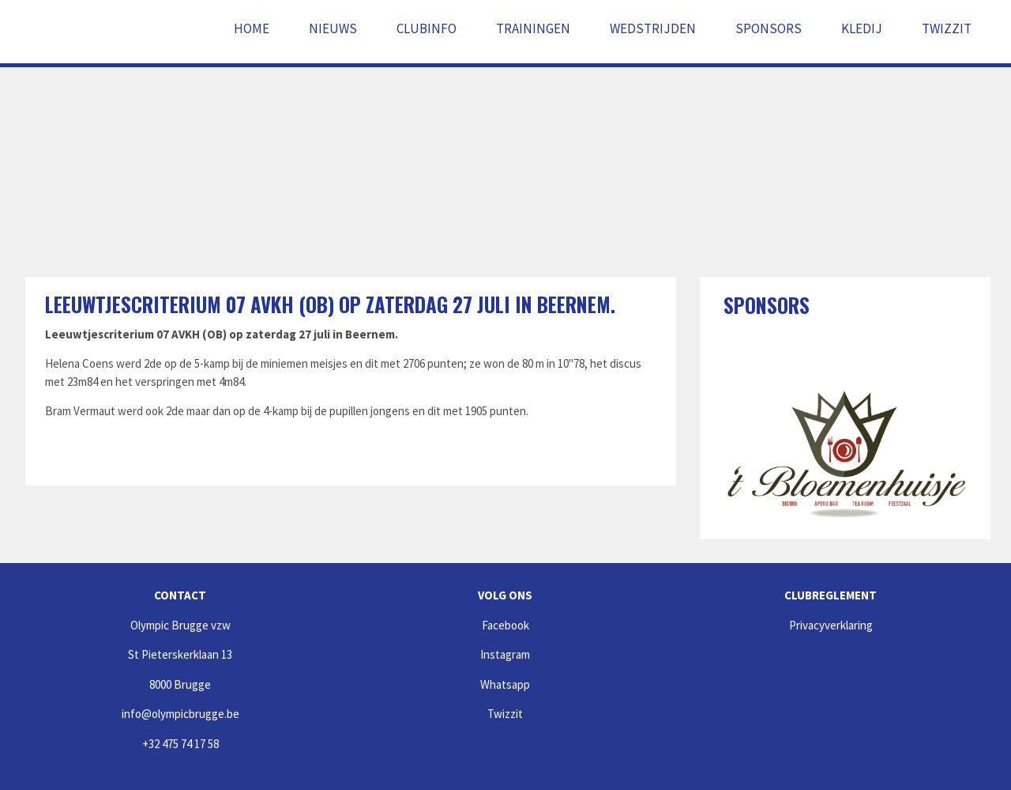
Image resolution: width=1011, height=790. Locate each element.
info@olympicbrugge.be (180, 713)
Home (251, 28)
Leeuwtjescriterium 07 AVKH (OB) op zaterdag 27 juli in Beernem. (330, 304)
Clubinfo (427, 28)
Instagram (505, 654)
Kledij (861, 28)
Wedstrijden (653, 28)
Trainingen (533, 28)
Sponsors (768, 28)
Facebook (505, 625)
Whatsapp (505, 684)
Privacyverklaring (831, 625)
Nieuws (333, 28)
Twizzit (947, 28)
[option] (846, 448)
